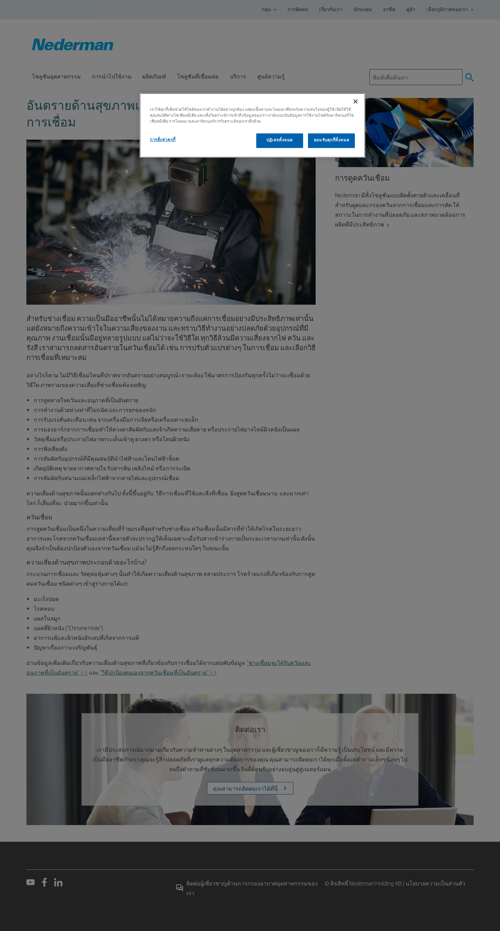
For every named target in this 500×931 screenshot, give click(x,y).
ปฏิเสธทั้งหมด (279, 140)
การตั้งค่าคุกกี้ (163, 140)
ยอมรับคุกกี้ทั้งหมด (331, 140)
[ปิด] (355, 101)
